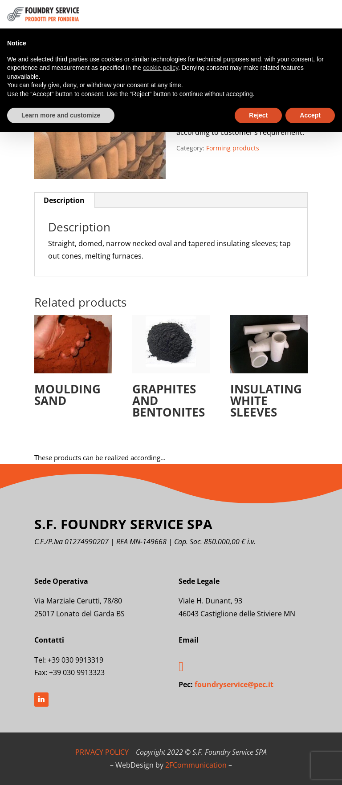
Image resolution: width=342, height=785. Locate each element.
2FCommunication (196, 765)
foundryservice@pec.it (234, 684)
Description (64, 200)
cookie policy (160, 67)
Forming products (232, 148)
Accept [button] (310, 115)
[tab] (64, 200)
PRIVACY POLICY (102, 752)
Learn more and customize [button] (60, 115)
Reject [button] (258, 115)
